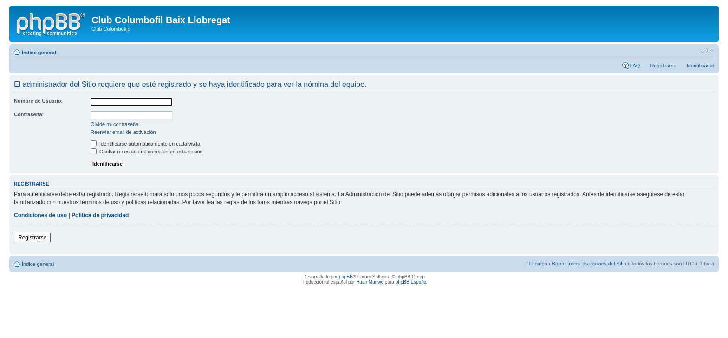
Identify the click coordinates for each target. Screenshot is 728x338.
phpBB (346, 276)
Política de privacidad (100, 215)
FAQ (635, 65)
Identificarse (700, 65)
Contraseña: (29, 114)
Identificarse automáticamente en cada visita (145, 143)
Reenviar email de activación (123, 132)
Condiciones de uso (40, 215)
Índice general (39, 52)
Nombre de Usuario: (38, 101)
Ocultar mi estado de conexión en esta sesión (147, 151)
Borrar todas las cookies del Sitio (589, 263)
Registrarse (663, 65)
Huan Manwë (370, 282)
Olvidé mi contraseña (114, 124)
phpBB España (411, 282)
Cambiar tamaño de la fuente (707, 50)
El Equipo (536, 263)
